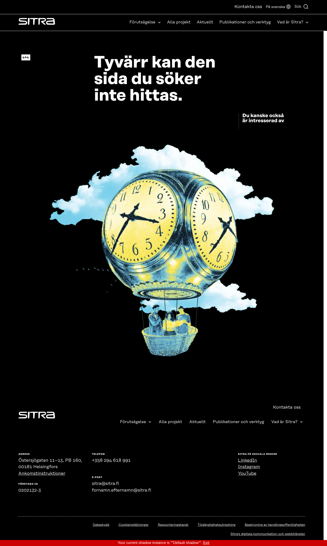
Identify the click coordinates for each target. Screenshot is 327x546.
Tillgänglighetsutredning (216, 525)
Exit (206, 543)
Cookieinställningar (133, 525)
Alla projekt (178, 22)
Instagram (249, 466)
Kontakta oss (248, 6)
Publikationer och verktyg (245, 22)
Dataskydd (101, 525)
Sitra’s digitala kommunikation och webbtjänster (267, 534)
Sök (301, 6)
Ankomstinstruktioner (41, 473)
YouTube (247, 473)
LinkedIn (247, 460)
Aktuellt (205, 22)
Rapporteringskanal (173, 525)
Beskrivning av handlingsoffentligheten (275, 525)
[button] (278, 7)
